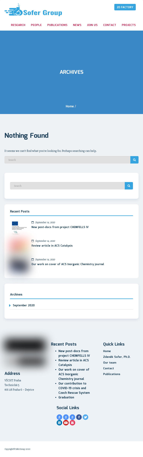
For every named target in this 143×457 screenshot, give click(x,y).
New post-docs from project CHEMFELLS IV (60, 227)
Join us (92, 25)
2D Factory (125, 7)
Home (70, 106)
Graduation (66, 397)
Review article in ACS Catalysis (52, 246)
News (77, 25)
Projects (129, 25)
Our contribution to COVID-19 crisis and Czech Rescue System (74, 388)
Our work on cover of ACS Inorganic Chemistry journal (67, 264)
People (36, 25)
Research (18, 25)
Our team (109, 363)
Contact (109, 25)
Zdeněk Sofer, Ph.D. (117, 357)
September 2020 (24, 305)
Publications (57, 25)
